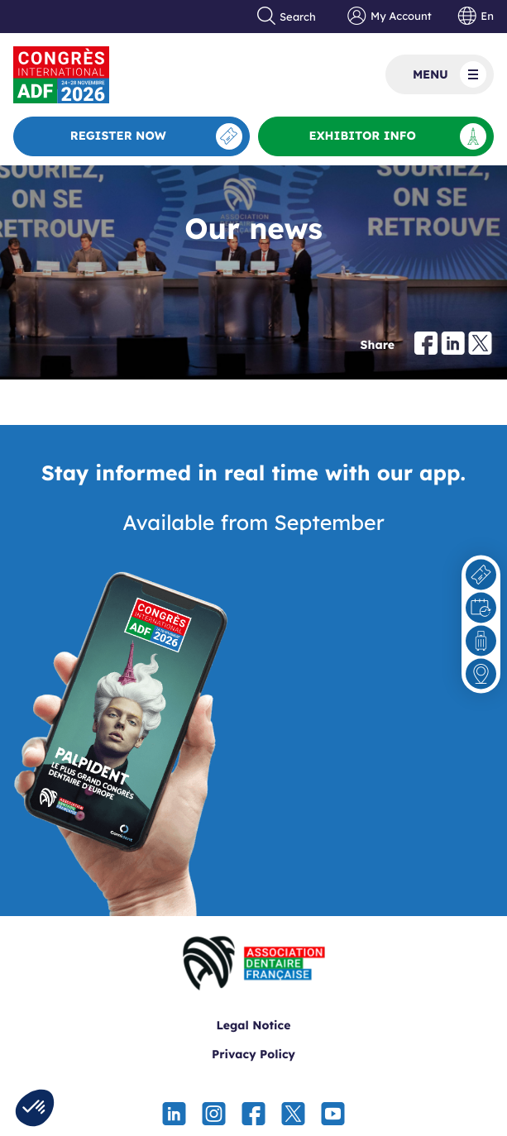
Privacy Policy (253, 1054)
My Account (389, 16)
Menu (449, 74)
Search (287, 16)
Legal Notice (254, 1025)
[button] (35, 1108)
